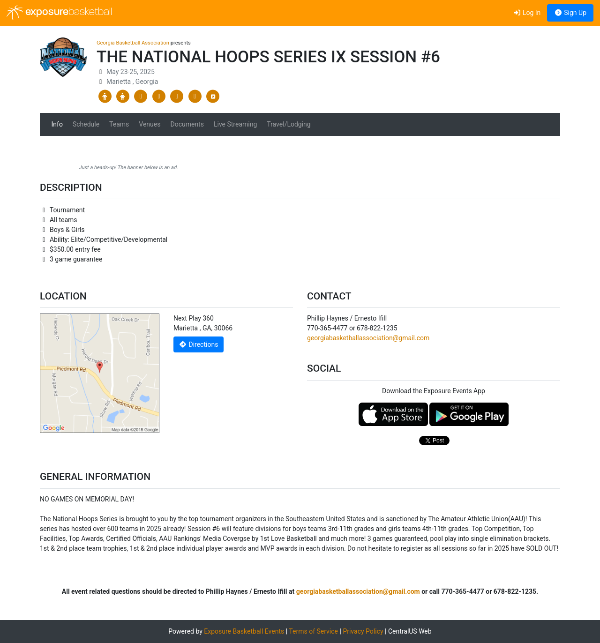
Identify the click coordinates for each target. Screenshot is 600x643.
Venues (149, 124)
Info (57, 124)
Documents (186, 124)
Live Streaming (235, 124)
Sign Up (570, 12)
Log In (526, 12)
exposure (59, 12)
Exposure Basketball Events (244, 631)
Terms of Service (313, 631)
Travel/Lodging (288, 124)
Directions (198, 344)
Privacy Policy (363, 631)
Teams (119, 124)
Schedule (86, 124)
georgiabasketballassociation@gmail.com (368, 338)
